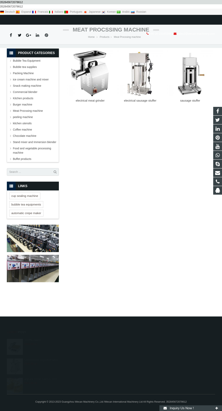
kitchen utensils (22, 147)
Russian (138, 11)
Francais (40, 11)
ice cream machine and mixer (31, 103)
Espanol (24, 11)
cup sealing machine (24, 220)
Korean (109, 11)
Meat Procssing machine (111, 54)
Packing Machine (23, 97)
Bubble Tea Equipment (26, 85)
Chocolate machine (24, 160)
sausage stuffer (190, 125)
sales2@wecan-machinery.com (57, 19)
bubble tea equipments (26, 229)
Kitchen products (23, 122)
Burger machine (22, 129)
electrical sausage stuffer (140, 125)
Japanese (92, 11)
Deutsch (8, 11)
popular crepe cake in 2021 (41, 375)
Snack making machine (27, 110)
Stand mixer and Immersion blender (34, 166)
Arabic (124, 11)
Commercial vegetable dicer (41, 355)
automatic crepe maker (26, 237)
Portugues (73, 11)
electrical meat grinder (90, 125)
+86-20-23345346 (20, 19)
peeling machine (23, 141)
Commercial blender (25, 116)
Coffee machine (22, 154)
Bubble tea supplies (25, 91)
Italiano (56, 11)
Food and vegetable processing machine (32, 175)
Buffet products (22, 183)
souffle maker (32, 336)
